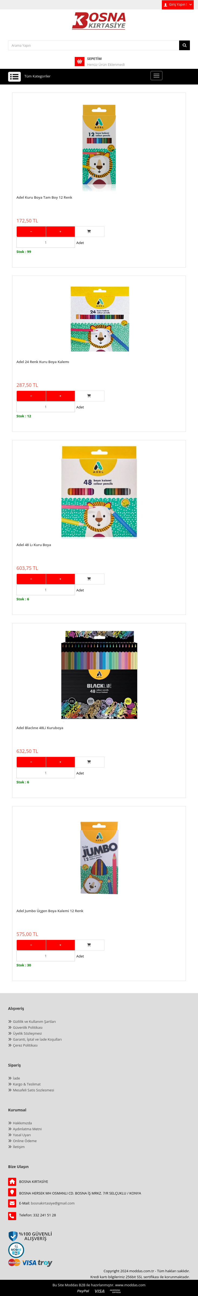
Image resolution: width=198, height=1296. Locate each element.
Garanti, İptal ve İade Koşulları (37, 1039)
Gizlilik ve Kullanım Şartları (34, 1021)
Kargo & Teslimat (27, 1084)
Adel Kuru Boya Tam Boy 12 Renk (44, 197)
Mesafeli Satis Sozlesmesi (33, 1090)
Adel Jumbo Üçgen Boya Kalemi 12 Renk (49, 910)
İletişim (19, 1146)
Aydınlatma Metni (27, 1128)
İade (16, 1078)
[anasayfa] (99, 24)
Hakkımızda (22, 1123)
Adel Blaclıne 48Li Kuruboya (39, 727)
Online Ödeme (25, 1140)
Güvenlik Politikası (28, 1027)
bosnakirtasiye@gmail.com (53, 1203)
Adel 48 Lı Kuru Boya (33, 544)
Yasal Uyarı (22, 1134)
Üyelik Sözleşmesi (27, 1033)
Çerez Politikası (25, 1045)
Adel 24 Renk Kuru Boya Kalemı (42, 361)
